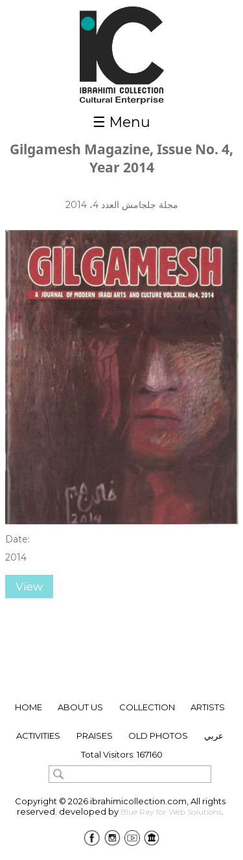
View (29, 586)
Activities (38, 735)
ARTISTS (208, 707)
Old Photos (158, 735)
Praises (94, 735)
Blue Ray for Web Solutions (171, 812)
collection (147, 707)
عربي (214, 735)
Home (28, 707)
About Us (80, 707)
